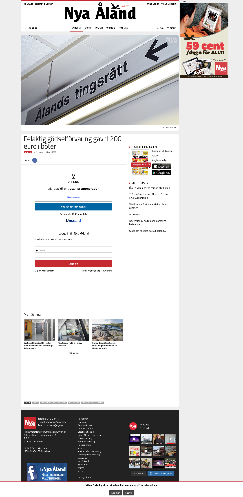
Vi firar (81, 470)
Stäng (128, 493)
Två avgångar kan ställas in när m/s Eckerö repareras (148, 196)
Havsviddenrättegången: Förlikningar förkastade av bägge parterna (104, 345)
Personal (82, 422)
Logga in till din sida (162, 151)
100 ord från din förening (89, 451)
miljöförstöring (59, 403)
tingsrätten (74, 403)
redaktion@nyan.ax (56, 422)
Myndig (81, 448)
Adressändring (85, 438)
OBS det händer (85, 428)
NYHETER (76, 27)
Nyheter (28, 152)
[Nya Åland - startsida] (100, 23)
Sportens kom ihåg (86, 441)
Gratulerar (82, 457)
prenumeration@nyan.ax (53, 432)
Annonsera (135, 214)
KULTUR (99, 27)
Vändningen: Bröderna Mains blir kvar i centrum (149, 206)
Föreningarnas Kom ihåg (89, 454)
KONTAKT (28, 3)
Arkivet (155, 155)
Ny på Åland (83, 461)
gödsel (35, 403)
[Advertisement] (73, 377)
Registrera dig (159, 160)
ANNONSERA (153, 3)
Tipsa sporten (84, 444)
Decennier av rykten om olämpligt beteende (147, 222)
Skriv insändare (85, 425)
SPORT (88, 27)
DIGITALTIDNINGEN (44, 3)
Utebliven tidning (86, 431)
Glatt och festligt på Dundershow (147, 231)
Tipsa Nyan (83, 418)
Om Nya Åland (84, 477)
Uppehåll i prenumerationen (91, 435)
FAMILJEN (123, 27)
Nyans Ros (83, 464)
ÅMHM (100, 403)
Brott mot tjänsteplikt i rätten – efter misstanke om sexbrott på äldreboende (38, 345)
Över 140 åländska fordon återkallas (149, 188)
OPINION (110, 27)
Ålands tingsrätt (89, 403)
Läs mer (115, 493)
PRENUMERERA (168, 3)
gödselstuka (46, 403)
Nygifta (81, 467)
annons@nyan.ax (55, 425)
